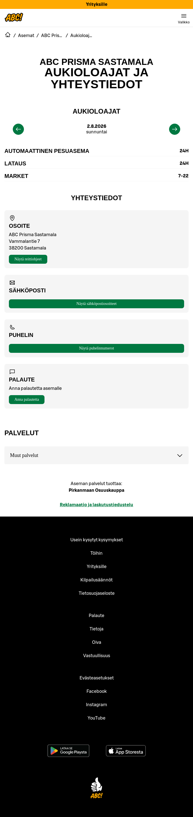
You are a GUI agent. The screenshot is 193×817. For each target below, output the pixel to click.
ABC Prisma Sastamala (97, 62)
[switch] (184, 18)
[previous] (18, 129)
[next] (174, 129)
